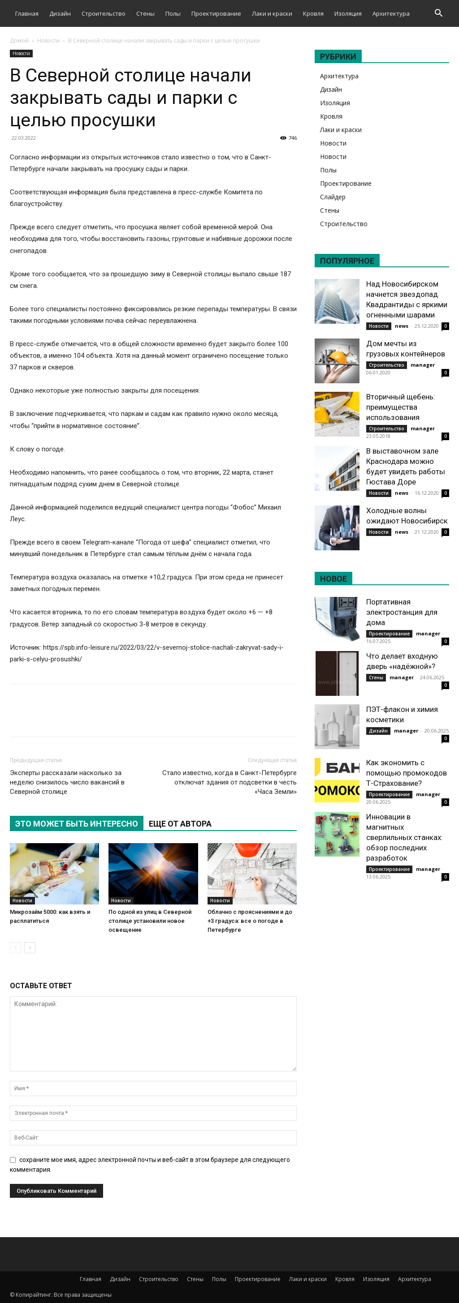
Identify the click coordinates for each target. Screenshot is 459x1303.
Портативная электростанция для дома (401, 612)
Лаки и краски (272, 13)
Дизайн (60, 13)
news (401, 325)
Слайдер (333, 197)
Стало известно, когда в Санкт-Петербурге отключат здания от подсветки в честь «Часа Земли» (229, 782)
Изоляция (348, 13)
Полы (173, 13)
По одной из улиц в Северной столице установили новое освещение (149, 921)
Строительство (104, 13)
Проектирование (216, 13)
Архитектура (391, 13)
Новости (48, 40)
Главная (27, 13)
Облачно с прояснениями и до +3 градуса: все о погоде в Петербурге (250, 921)
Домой (19, 40)
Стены (145, 13)
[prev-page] (15, 947)
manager (423, 364)
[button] (438, 14)
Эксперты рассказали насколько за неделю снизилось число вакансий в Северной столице (67, 782)
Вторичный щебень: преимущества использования (400, 407)
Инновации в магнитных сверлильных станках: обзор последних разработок (404, 837)
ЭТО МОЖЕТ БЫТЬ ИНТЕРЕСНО (76, 823)
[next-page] (29, 947)
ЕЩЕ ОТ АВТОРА (180, 823)
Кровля (313, 13)
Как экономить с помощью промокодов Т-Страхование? (406, 773)
